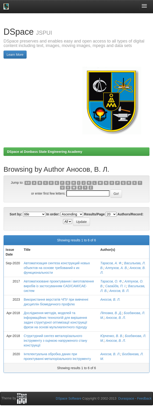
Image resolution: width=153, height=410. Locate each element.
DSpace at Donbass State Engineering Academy (44, 152)
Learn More (15, 54)
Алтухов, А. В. (116, 268)
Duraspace (126, 398)
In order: (53, 214)
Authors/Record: (130, 214)
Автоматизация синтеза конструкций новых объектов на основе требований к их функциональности (57, 267)
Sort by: (16, 214)
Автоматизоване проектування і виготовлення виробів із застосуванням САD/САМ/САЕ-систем (59, 286)
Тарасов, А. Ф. (111, 263)
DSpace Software (68, 398)
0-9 (27, 182)
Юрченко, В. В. (111, 336)
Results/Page (94, 214)
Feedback (144, 398)
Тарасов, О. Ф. (111, 281)
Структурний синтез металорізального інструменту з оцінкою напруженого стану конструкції (55, 340)
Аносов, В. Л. (119, 291)
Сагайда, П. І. (115, 286)
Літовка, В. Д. (111, 313)
